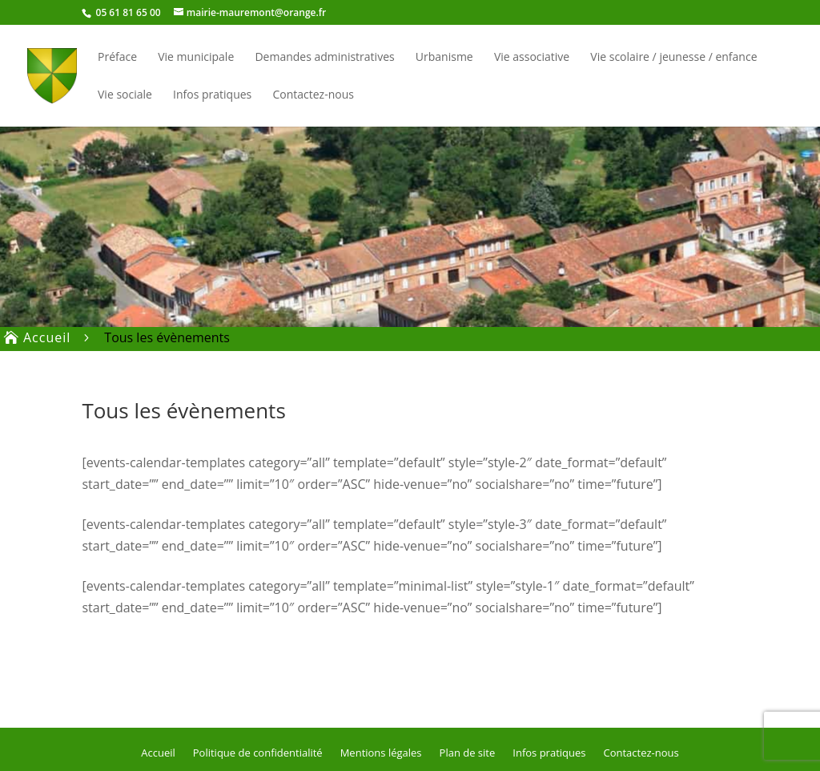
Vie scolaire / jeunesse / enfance (673, 57)
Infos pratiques (212, 95)
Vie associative (531, 57)
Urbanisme (444, 57)
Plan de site (468, 751)
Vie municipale (196, 57)
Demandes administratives (324, 57)
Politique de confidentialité (258, 751)
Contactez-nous (313, 95)
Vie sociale (125, 95)
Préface (117, 57)
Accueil (158, 751)
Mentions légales (381, 751)
